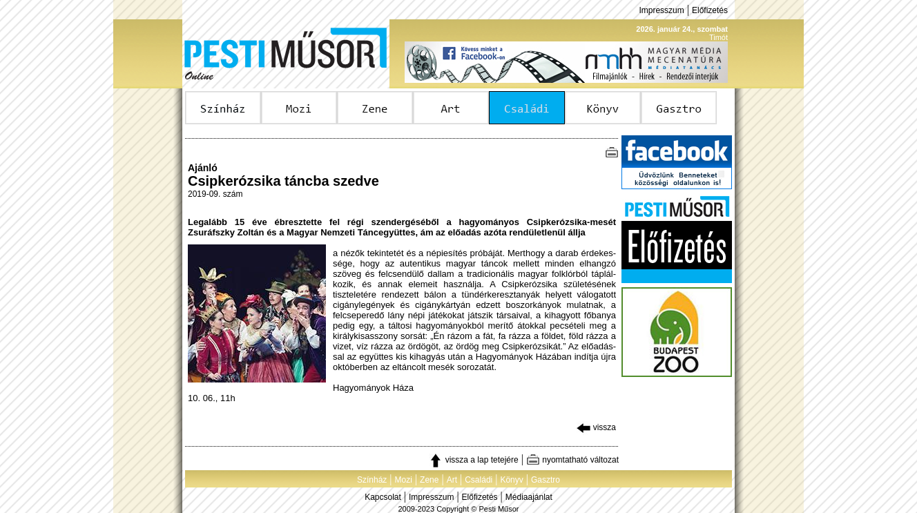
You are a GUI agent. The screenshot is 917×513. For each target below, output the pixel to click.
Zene (429, 480)
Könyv (511, 480)
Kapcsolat (383, 497)
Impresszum (661, 10)
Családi (478, 480)
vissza (596, 427)
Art (452, 480)
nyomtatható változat (572, 460)
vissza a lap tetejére (473, 460)
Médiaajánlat (528, 497)
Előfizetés (710, 10)
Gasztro (545, 480)
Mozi (403, 480)
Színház (372, 480)
